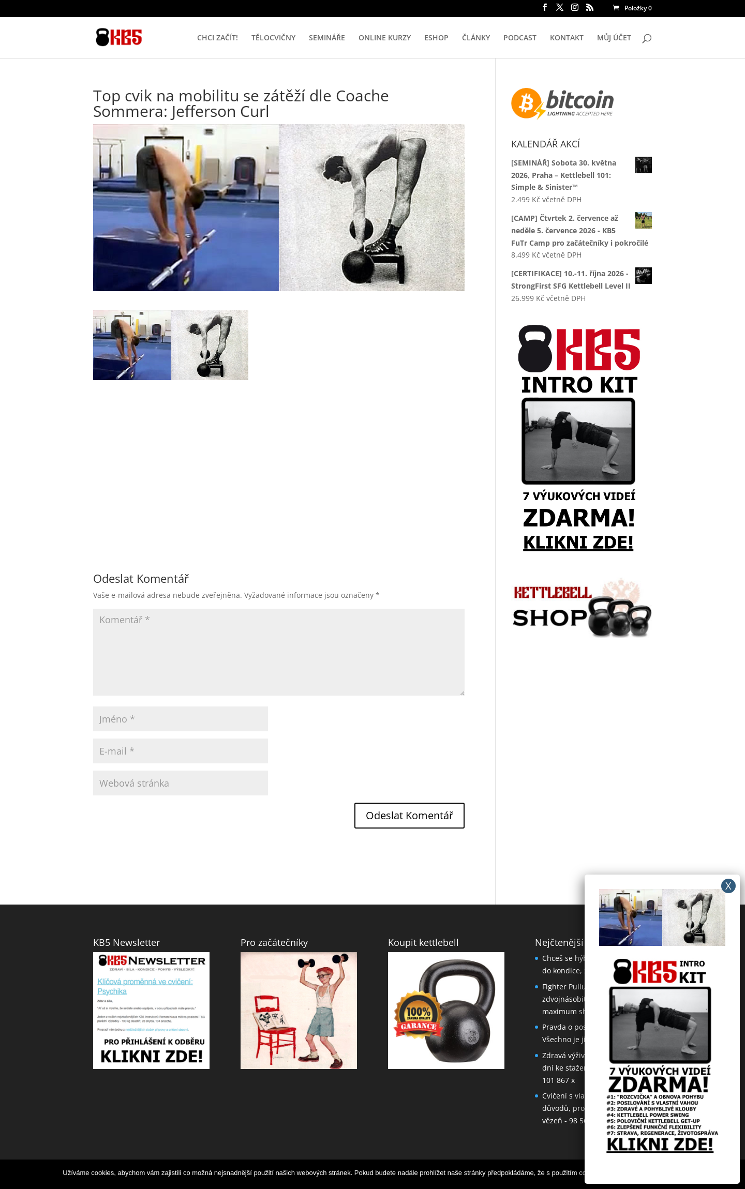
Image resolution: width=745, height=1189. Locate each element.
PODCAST (520, 38)
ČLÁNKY (476, 38)
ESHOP (436, 38)
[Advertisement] (279, 452)
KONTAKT (567, 38)
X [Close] (728, 886)
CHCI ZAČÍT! (217, 38)
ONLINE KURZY (385, 38)
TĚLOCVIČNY (273, 38)
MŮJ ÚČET (614, 38)
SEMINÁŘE (327, 38)
